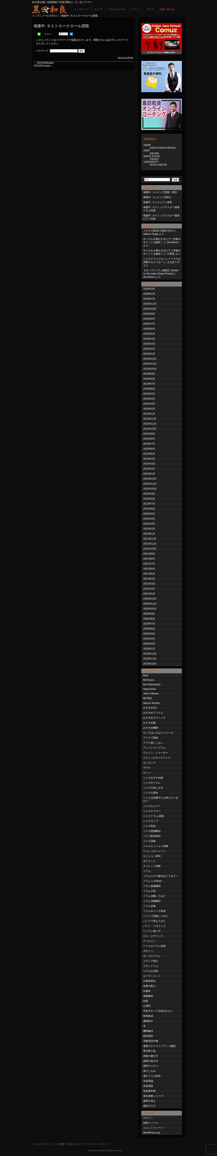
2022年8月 (149, 498)
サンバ (147, 772)
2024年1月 (149, 413)
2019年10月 (149, 663)
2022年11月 (149, 483)
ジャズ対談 (149, 826)
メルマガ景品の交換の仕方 (158, 230)
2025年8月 (149, 318)
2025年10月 (149, 308)
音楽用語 (148, 1086)
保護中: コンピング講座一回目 (160, 192)
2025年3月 (149, 343)
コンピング (149, 762)
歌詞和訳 (148, 1036)
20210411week (44, 65)
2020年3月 (149, 643)
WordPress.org (151, 1132)
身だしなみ (149, 1071)
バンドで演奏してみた (155, 916)
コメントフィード (153, 1127)
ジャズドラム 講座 (153, 816)
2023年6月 (149, 448)
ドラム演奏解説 (152, 901)
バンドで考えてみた (154, 921)
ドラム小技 (149, 891)
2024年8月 (149, 378)
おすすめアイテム (153, 712)
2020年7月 (149, 623)
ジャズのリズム (152, 782)
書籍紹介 (148, 1021)
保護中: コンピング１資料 (157, 202)
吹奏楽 (147, 991)
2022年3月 (149, 523)
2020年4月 (149, 638)
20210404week (44, 63)
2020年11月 (149, 603)
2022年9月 (149, 493)
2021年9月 (149, 553)
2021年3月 (149, 583)
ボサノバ (148, 951)
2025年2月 (149, 348)
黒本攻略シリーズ (153, 1096)
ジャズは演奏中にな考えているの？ (160, 799)
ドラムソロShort (152, 881)
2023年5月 (149, 453)
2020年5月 (149, 633)
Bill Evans (148, 680)
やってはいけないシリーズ (158, 732)
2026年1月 (149, 298)
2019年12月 (149, 653)
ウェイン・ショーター (155, 752)
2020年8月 (149, 618)
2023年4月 (149, 458)
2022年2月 (149, 528)
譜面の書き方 (150, 1056)
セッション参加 (152, 856)
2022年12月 (149, 478)
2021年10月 (149, 548)
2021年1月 (149, 593)
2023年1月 (149, 473)
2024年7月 (149, 383)
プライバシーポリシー (97, 1144)
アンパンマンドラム (154, 747)
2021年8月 (149, 558)
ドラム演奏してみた (154, 896)
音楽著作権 (149, 1091)
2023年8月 (149, 438)
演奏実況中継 (150, 1041)
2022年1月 (149, 533)
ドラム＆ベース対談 (154, 911)
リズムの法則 (150, 971)
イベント (136, 9)
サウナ (147, 767)
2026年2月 (149, 293)
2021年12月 (149, 538)
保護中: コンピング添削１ (157, 197)
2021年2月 (149, 588)
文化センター (75, 1144)
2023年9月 (149, 433)
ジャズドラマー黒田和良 (49, 9)
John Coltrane (151, 693)
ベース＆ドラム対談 (154, 946)
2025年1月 (149, 353)
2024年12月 (149, 358)
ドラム (147, 871)
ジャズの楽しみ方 (153, 787)
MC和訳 (147, 698)
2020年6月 (149, 628)
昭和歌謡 (148, 1016)
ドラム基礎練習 (152, 886)
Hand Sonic (149, 689)
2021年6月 (149, 568)
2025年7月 (149, 323)
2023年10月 (149, 428)
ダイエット (149, 861)
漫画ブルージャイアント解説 (159, 1046)
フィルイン (149, 941)
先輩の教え (149, 986)
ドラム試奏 (149, 906)
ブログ (150, 9)
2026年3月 (149, 288)
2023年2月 (149, 468)
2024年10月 (149, 368)
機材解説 (148, 1031)
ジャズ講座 (59, 1144)
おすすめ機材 (150, 727)
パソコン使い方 (152, 931)
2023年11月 (149, 423)
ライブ (98, 9)
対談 (145, 1001)
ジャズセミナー (152, 806)
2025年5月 (149, 333)
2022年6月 (149, 508)
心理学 (147, 1006)
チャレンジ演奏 (152, 866)
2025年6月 (149, 328)
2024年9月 (149, 373)
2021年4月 (149, 578)
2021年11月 (149, 543)
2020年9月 (149, 613)
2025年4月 (149, 338)
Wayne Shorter (151, 703)
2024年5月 (149, 393)
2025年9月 (149, 313)
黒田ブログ (149, 1106)
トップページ (81, 9)
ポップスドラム (152, 956)
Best (145, 675)
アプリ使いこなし (153, 742)
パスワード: (57, 50)
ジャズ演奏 (149, 841)
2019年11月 (149, 658)
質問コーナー (150, 1066)
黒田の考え (149, 1101)
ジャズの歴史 (150, 792)
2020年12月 (149, 598)
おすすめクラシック (154, 717)
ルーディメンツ (152, 976)
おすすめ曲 (149, 722)
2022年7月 (149, 503)
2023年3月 (149, 463)
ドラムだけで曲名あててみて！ (160, 876)
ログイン (148, 1117)
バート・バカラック (154, 926)
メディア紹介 (150, 961)
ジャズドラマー (152, 811)
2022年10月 (149, 488)
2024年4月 (149, 398)
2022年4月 (149, 518)
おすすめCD (150, 707)
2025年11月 (149, 303)
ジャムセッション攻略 (155, 846)
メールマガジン (41, 1144)
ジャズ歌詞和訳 (152, 836)
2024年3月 (149, 403)
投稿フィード (150, 1122)
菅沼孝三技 (149, 1051)
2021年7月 (149, 563)
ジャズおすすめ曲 (153, 777)
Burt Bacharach (151, 684)
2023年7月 (149, 443)
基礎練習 (148, 996)
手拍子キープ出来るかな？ (158, 1011)
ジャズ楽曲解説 (152, 831)
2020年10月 (149, 608)
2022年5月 (149, 513)
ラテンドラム (150, 966)
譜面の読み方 (150, 1061)
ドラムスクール (116, 9)
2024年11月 (149, 363)
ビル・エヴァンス (153, 936)
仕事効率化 (149, 981)
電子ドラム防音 (152, 1076)
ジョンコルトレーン (154, 851)
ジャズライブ (150, 821)
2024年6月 (149, 388)
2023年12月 (149, 418)
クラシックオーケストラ (157, 757)
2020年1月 (149, 648)
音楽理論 (148, 1081)
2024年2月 (149, 408)
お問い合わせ (166, 9)
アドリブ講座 (150, 737)
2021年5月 (149, 573)
